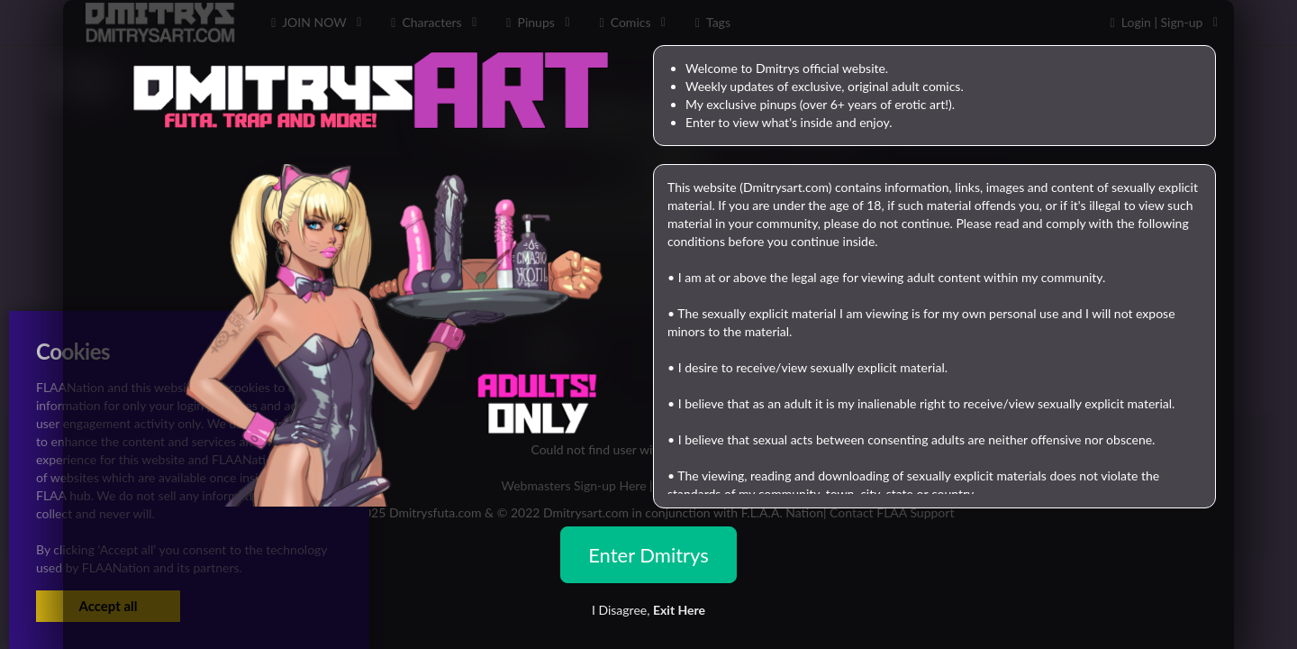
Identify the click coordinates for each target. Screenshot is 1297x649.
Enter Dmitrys (648, 555)
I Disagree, (648, 609)
